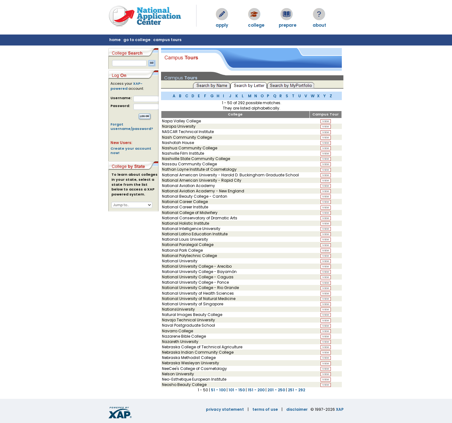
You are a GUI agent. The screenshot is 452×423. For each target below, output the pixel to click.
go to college (136, 39)
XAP (340, 409)
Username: (121, 98)
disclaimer (297, 409)
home (115, 39)
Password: (120, 106)
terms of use (265, 409)
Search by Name (211, 85)
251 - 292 (296, 390)
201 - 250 (276, 390)
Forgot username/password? (131, 126)
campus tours (167, 39)
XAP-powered (126, 86)
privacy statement (225, 409)
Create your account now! (130, 150)
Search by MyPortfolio (290, 85)
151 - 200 (256, 390)
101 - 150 (237, 390)
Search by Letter (249, 85)
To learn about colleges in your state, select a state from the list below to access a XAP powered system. (134, 184)
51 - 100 (218, 390)
